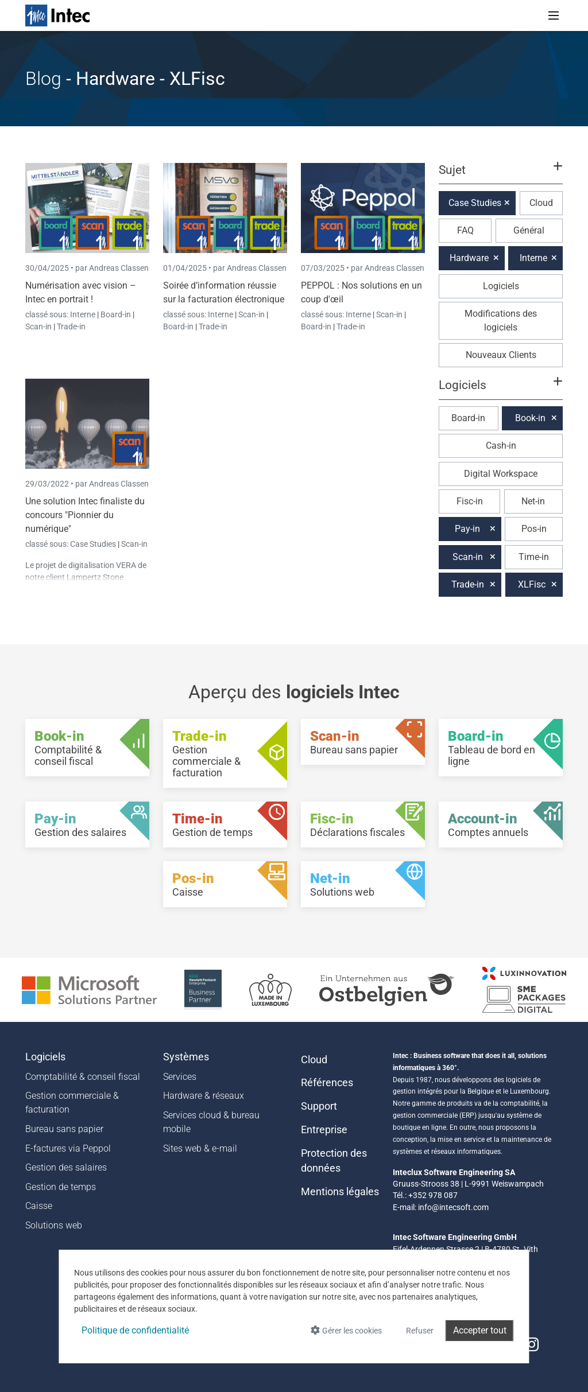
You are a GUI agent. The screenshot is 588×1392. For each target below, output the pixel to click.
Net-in (533, 501)
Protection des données (334, 1161)
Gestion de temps (60, 1186)
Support (319, 1106)
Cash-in (501, 445)
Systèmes (186, 1057)
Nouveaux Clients (501, 354)
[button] (500, 175)
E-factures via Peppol (68, 1148)
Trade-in (71, 326)
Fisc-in (470, 501)
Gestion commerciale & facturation (72, 1102)
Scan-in (38, 326)
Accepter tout (479, 1330)
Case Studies (94, 544)
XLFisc (532, 584)
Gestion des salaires (66, 1167)
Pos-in (534, 528)
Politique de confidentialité (135, 1330)
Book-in (530, 418)
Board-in (115, 314)
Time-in (534, 556)
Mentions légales (340, 1191)
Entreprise (324, 1130)
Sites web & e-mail (200, 1148)
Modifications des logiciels (501, 320)
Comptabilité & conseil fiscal (82, 1076)
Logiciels (501, 286)
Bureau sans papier (64, 1128)
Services (179, 1076)
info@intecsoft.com (453, 1207)
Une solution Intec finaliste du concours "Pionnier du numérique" (85, 515)
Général (528, 230)
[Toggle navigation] (553, 15)
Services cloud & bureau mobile (211, 1122)
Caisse (38, 1205)
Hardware (469, 257)
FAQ (465, 230)
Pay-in (467, 528)
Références (327, 1082)
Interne (83, 314)
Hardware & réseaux (203, 1095)
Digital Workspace (500, 473)
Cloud (541, 202)
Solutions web (53, 1225)
